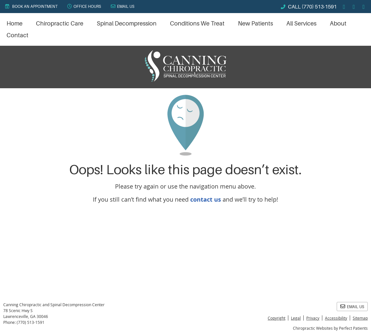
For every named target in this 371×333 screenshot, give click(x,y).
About (338, 23)
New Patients (255, 23)
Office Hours (84, 6)
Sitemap (360, 318)
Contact (17, 35)
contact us (205, 199)
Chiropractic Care (59, 23)
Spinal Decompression (127, 23)
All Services (301, 23)
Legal (296, 318)
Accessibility (336, 318)
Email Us (122, 6)
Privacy (312, 318)
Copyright (276, 318)
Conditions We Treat (197, 23)
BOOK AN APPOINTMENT (31, 6)
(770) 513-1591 (319, 7)
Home (15, 23)
